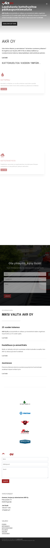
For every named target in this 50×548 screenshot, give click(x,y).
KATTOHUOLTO (6, 526)
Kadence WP (20, 539)
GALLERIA (4, 531)
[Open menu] (46, 4)
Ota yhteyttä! (4, 543)
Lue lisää (4, 338)
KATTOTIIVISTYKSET (7, 528)
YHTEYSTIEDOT (6, 533)
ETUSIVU (4, 524)
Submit (5, 481)
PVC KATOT (5, 530)
